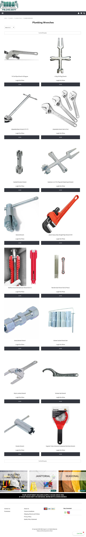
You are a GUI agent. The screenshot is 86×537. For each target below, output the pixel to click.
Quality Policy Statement (30, 519)
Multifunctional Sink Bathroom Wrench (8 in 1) (20, 287)
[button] (78, 533)
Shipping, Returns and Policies (32, 514)
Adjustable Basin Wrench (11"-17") (19, 129)
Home (5, 18)
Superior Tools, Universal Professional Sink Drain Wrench (60, 446)
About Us (26, 508)
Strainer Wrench (20, 446)
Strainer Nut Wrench (60, 393)
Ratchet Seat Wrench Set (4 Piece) (60, 287)
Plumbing (10, 18)
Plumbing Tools (18, 18)
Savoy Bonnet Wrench (20, 340)
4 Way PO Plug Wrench (60, 76)
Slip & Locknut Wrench (20, 393)
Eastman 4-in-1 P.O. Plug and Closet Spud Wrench (60, 182)
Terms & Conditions (29, 511)
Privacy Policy (27, 516)
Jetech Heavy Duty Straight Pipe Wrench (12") (60, 235)
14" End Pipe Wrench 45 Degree (20, 76)
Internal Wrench (20, 235)
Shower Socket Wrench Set (61, 340)
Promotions (7, 511)
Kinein (51, 530)
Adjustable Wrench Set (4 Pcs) (60, 129)
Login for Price (20, 80)
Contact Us (7, 508)
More (19, 84)
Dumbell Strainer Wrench (19, 182)
